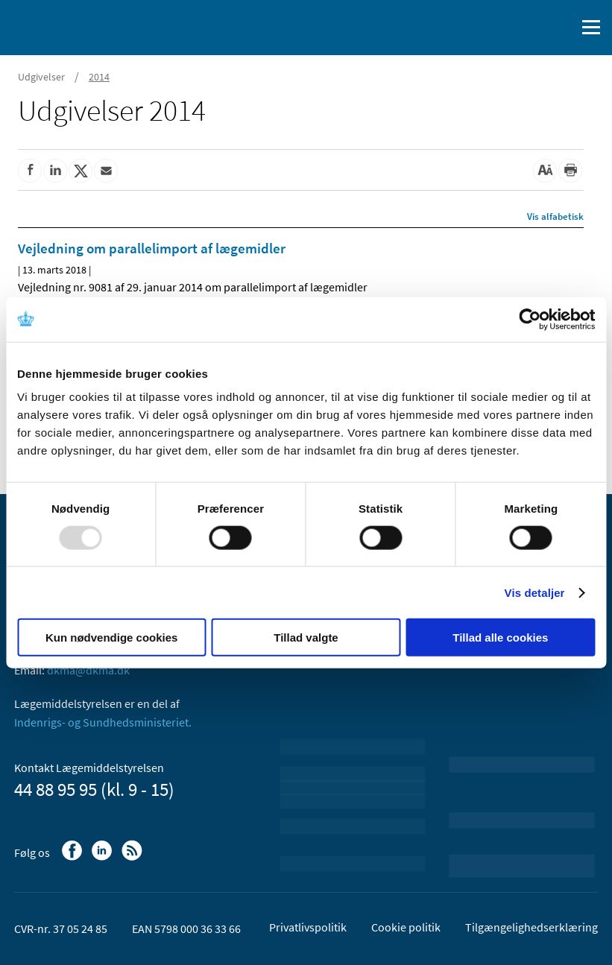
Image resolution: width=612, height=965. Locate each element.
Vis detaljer (535, 592)
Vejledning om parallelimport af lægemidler (152, 248)
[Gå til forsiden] (74, 26)
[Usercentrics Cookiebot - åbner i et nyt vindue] (529, 319)
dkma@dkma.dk (88, 669)
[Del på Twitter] (80, 171)
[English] (526, 27)
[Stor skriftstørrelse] (545, 171)
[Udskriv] (570, 171)
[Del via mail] (106, 171)
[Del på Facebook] (30, 171)
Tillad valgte (306, 637)
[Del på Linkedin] (55, 171)
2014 (99, 76)
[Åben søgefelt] (561, 28)
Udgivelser (41, 76)
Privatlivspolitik (308, 927)
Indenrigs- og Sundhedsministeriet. (103, 722)
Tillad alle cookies (500, 637)
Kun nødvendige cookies (111, 637)
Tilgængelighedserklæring (531, 927)
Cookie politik (406, 927)
